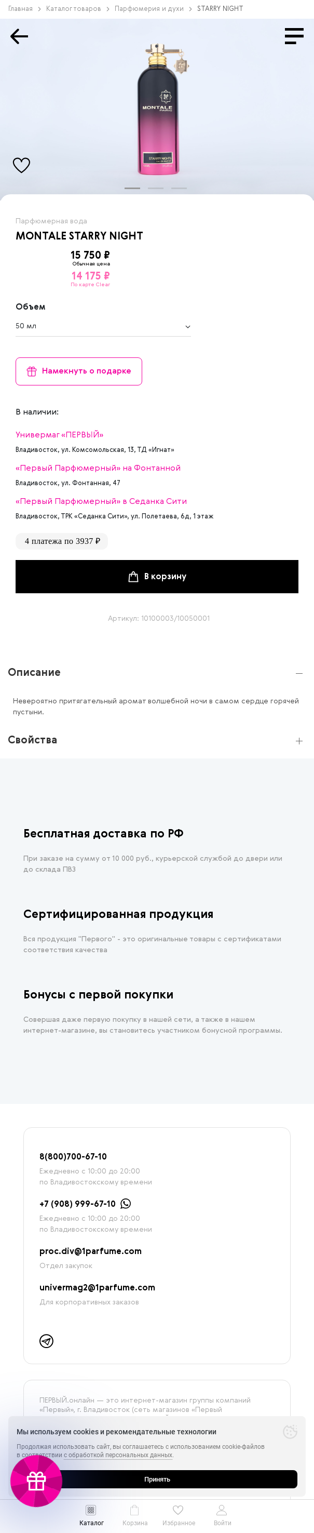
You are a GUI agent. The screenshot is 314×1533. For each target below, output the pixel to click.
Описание (34, 673)
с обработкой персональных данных (118, 1455)
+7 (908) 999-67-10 (77, 1205)
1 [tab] (130, 193)
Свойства (32, 741)
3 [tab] (176, 193)
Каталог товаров (78, 9)
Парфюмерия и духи (153, 9)
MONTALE (41, 237)
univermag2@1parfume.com (97, 1288)
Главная (24, 9)
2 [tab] (153, 193)
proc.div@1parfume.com (90, 1252)
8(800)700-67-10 (73, 1157)
